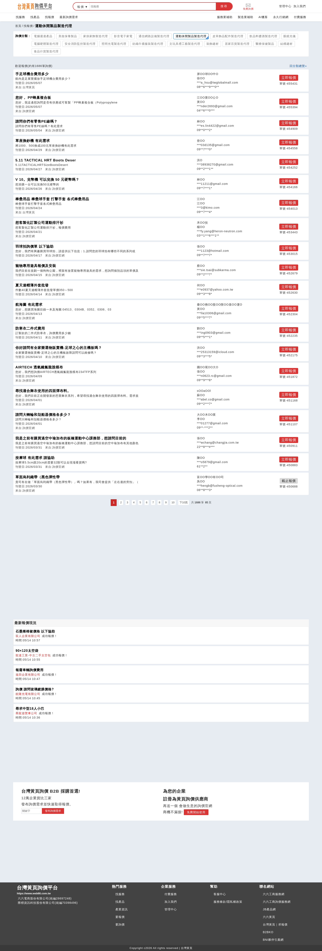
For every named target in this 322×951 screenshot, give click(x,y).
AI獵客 (263, 17)
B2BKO (268, 932)
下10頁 (183, 502)
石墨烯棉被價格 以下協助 (35, 631)
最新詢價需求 (69, 17)
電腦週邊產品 (43, 36)
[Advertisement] (161, 535)
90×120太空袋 (27, 650)
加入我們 (299, 6)
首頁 (18, 26)
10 (172, 502)
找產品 (35, 17)
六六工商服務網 (273, 894)
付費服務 (300, 17)
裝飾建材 (212, 43)
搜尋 (224, 6)
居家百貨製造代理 (237, 43)
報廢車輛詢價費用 (30, 670)
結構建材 (286, 43)
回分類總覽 (297, 66)
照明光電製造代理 (114, 43)
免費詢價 (248, 6)
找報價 (49, 17)
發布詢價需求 (53, 810)
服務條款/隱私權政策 (228, 901)
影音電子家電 (123, 36)
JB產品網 (269, 909)
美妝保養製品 (68, 36)
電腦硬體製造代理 (46, 43)
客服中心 (220, 894)
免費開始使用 (196, 812)
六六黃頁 (269, 917)
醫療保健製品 (265, 43)
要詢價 (120, 924)
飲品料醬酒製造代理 (263, 36)
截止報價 (289, 481)
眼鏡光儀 (289, 36)
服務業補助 (224, 17)
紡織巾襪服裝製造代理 (147, 43)
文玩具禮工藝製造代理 (184, 43)
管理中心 (285, 6)
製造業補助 (245, 17)
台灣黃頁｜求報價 (275, 924)
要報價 (120, 917)
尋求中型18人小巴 (30, 708)
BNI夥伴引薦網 (273, 939)
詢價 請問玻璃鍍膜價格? (35, 689)
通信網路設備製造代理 (154, 36)
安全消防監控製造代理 (80, 43)
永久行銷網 (281, 17)
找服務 (20, 17)
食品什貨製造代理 (46, 51)
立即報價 (288, 78)
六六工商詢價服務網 (277, 901)
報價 (80, 6)
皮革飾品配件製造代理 (228, 36)
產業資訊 (121, 909)
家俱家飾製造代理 (95, 36)
